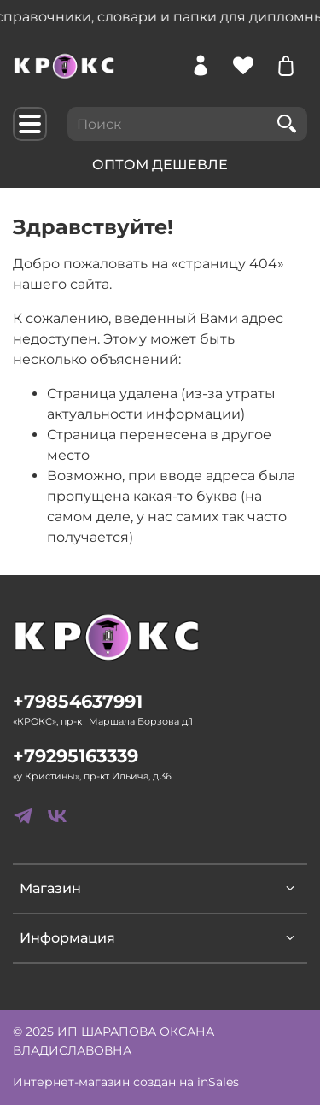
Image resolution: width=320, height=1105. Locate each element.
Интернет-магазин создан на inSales (126, 1082)
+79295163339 (75, 756)
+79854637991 (78, 701)
